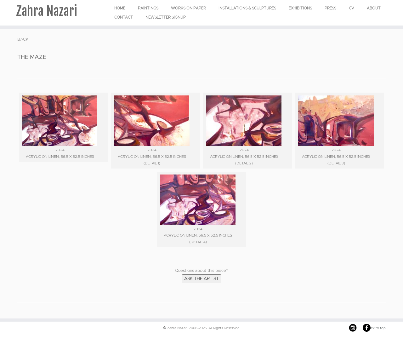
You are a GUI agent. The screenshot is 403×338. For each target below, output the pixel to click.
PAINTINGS (148, 8)
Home (119, 8)
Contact (123, 17)
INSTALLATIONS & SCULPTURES (247, 8)
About (374, 8)
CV (351, 8)
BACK (22, 39)
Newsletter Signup (165, 17)
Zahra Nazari (46, 11)
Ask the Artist (201, 279)
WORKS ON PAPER (188, 8)
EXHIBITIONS (300, 8)
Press (330, 8)
